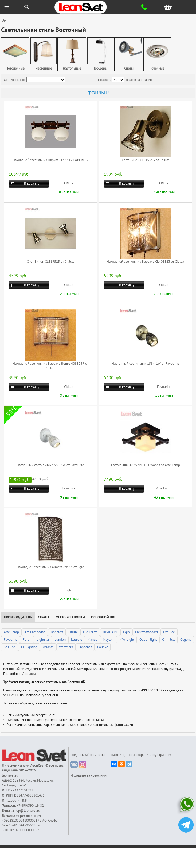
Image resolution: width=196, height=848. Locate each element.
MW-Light (127, 640)
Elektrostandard (146, 632)
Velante (48, 647)
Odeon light (148, 640)
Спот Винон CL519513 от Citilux (145, 160)
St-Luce (9, 647)
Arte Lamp (163, 488)
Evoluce (169, 632)
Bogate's (57, 632)
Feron (27, 640)
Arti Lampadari (34, 632)
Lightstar (43, 640)
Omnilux (168, 640)
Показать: (104, 79)
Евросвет (85, 647)
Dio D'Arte (90, 632)
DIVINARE (110, 632)
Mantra (92, 640)
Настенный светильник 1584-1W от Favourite (145, 363)
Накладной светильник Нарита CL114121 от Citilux (50, 160)
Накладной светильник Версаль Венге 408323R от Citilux (50, 366)
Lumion (60, 640)
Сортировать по (15, 79)
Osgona (185, 640)
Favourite (164, 387)
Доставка (29, 674)
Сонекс (102, 647)
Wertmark (66, 647)
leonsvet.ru (10, 775)
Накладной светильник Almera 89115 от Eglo (50, 567)
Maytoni (108, 640)
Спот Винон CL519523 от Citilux (50, 262)
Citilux (68, 183)
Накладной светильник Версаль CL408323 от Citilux (145, 262)
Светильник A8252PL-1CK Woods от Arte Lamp (145, 465)
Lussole (76, 640)
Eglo (68, 590)
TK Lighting (29, 647)
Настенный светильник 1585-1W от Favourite (50, 465)
